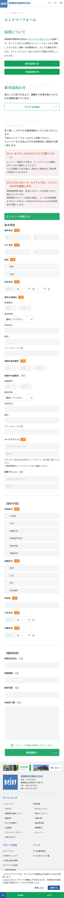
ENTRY (49, 895)
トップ (6, 13)
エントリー (39, 832)
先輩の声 (38, 818)
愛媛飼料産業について (14, 813)
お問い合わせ (10, 837)
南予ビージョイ (11, 855)
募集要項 (38, 827)
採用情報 (20, 895)
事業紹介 (8, 818)
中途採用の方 (32, 72)
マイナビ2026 (32, 107)
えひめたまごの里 (42, 855)
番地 (6, 338)
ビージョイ (9, 851)
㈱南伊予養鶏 (9, 870)
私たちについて (41, 808)
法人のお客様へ (11, 823)
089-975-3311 (29, 785)
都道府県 (8, 315)
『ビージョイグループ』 (38, 39)
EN (55, 2)
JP (49, 2)
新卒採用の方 (32, 64)
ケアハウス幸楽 (11, 865)
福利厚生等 (39, 823)
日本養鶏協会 (40, 851)
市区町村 (8, 326)
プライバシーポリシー (14, 832)
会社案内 (8, 827)
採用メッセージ (41, 813)
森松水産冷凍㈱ (11, 860)
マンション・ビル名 (13, 349)
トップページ (8, 803)
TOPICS (8, 808)
